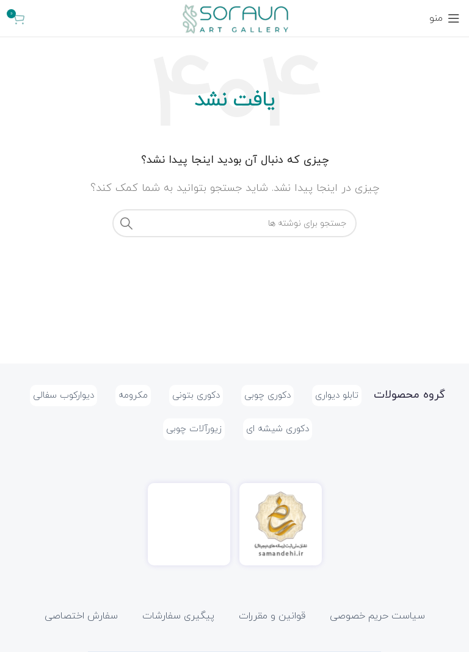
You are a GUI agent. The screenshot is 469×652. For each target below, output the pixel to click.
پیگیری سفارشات (178, 616)
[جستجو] (234, 223)
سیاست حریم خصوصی (377, 616)
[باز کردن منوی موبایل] (444, 18)
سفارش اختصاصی (81, 616)
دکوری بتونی (196, 395)
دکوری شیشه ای (277, 429)
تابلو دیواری (336, 395)
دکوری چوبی (267, 395)
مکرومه (133, 395)
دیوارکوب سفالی (63, 395)
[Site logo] (234, 17)
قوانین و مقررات (272, 616)
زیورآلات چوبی (194, 429)
